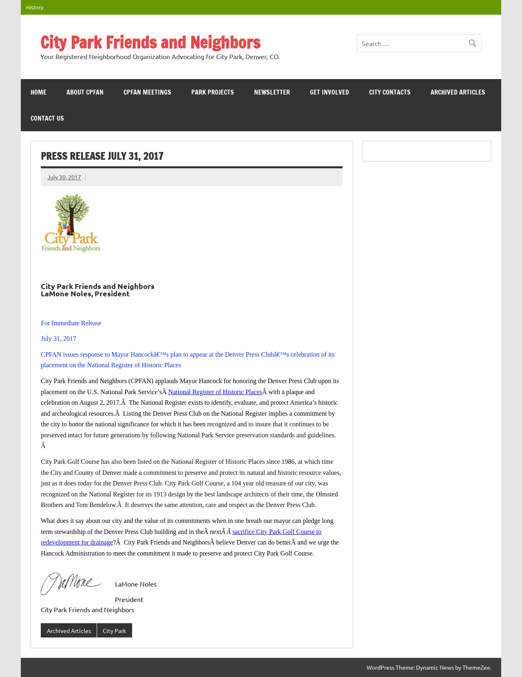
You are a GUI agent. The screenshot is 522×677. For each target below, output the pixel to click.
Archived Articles (458, 92)
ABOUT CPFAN (85, 92)
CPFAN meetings (147, 92)
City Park (114, 630)
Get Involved (329, 92)
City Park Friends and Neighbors (150, 42)
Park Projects (212, 92)
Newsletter (272, 92)
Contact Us (47, 118)
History (34, 7)
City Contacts (390, 92)
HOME (38, 92)
